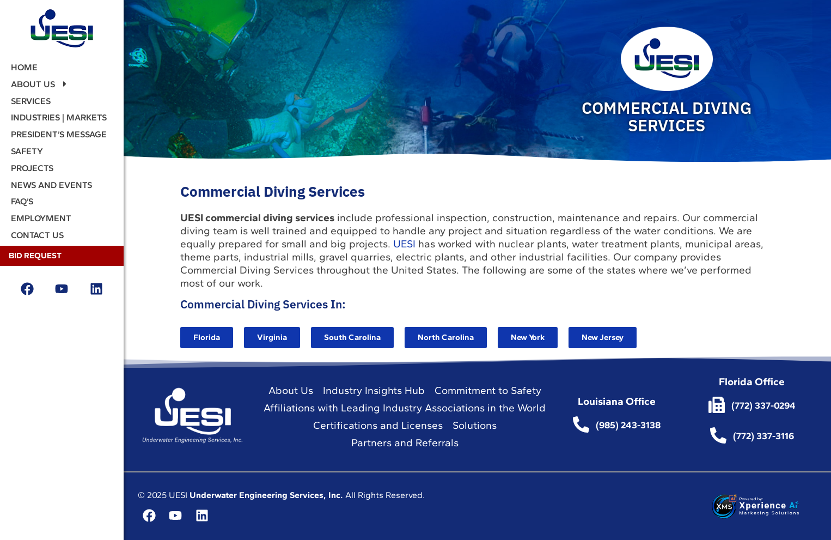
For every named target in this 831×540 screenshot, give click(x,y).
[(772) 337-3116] (718, 435)
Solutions (475, 425)
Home (24, 67)
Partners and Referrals (405, 442)
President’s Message (59, 134)
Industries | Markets (59, 117)
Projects (32, 168)
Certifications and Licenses (378, 425)
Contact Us (37, 235)
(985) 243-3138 (628, 425)
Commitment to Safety (488, 390)
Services (31, 101)
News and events (51, 185)
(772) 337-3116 (763, 435)
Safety (27, 151)
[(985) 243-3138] (581, 424)
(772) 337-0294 (763, 405)
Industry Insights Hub (374, 390)
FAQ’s (22, 201)
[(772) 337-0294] (716, 405)
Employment (41, 218)
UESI (404, 244)
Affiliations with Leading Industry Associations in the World (405, 408)
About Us (40, 84)
